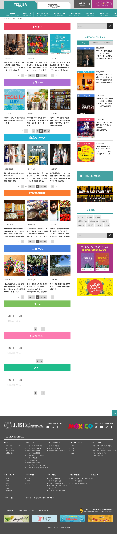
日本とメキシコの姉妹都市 (79, 483)
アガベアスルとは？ (55, 448)
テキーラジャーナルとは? (13, 446)
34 (52, 186)
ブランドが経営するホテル (57, 490)
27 (52, 297)
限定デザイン (83, 221)
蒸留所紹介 (9, 490)
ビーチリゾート (54, 488)
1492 (107, 225)
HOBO (98, 217)
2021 (72, 451)
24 (52, 241)
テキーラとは (27, 14)
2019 (7, 488)
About (12, 14)
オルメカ (90, 225)
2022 (72, 448)
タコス (90, 217)
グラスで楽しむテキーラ (100, 448)
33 (52, 75)
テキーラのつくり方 (42, 14)
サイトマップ (43, 510)
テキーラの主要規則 (33, 453)
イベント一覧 (8, 498)
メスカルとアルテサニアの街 (58, 486)
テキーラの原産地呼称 (34, 448)
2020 (72, 453)
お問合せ (10, 510)
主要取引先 (9, 453)
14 (30, 75)
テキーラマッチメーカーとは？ (37, 465)
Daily (83, 43)
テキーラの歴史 (32, 458)
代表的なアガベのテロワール (58, 451)
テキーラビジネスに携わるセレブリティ (37, 467)
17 (41, 75)
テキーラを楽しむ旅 (55, 481)
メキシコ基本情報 (54, 478)
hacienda (94, 221)
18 (45, 75)
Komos (81, 225)
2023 (72, 446)
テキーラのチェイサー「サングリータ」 (102, 451)
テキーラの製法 (54, 446)
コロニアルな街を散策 (56, 483)
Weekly (95, 43)
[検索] (110, 26)
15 (34, 75)
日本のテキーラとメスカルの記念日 (81, 478)
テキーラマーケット (58, 14)
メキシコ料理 (104, 14)
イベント (82, 217)
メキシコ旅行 (52, 475)
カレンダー (104, 221)
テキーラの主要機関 (33, 451)
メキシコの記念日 (74, 475)
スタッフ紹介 (10, 451)
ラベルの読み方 (32, 460)
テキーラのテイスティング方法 (102, 446)
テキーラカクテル (97, 455)
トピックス (94, 475)
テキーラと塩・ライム (99, 453)
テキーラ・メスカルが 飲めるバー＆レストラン (40, 498)
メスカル (99, 225)
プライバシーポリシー (26, 510)
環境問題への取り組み (34, 462)
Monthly (106, 43)
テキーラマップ (90, 14)
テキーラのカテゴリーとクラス (37, 455)
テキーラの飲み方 (75, 14)
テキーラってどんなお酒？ (35, 446)
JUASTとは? (9, 448)
